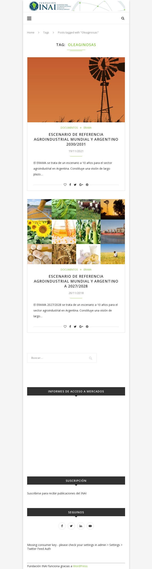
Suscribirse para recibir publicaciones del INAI (57, 493)
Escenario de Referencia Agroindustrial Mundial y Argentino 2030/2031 (76, 139)
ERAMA (87, 127)
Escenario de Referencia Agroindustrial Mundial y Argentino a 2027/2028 (76, 281)
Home (30, 32)
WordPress (80, 566)
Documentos (69, 127)
